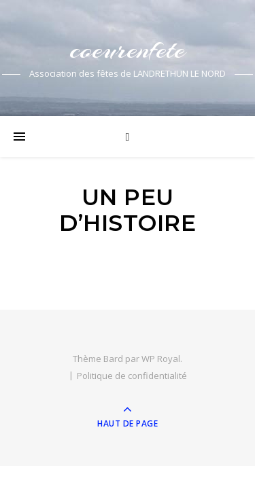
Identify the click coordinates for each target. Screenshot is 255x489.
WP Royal (160, 358)
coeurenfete (127, 49)
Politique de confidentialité (132, 375)
